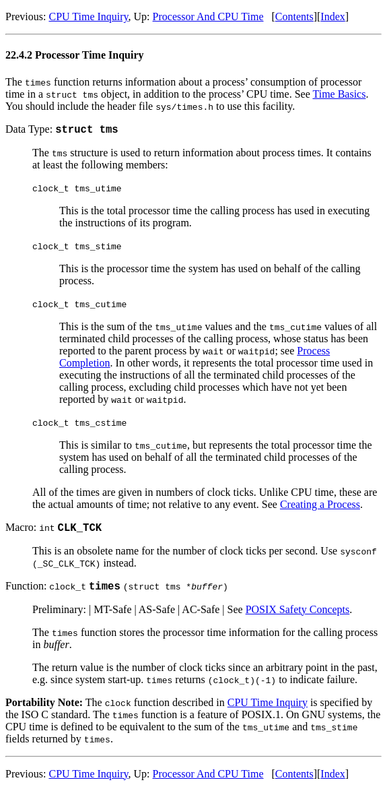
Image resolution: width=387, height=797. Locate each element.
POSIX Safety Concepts (298, 615)
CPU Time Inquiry (88, 16)
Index (332, 16)
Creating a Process (320, 506)
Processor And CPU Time (208, 16)
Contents (294, 16)
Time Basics (338, 94)
